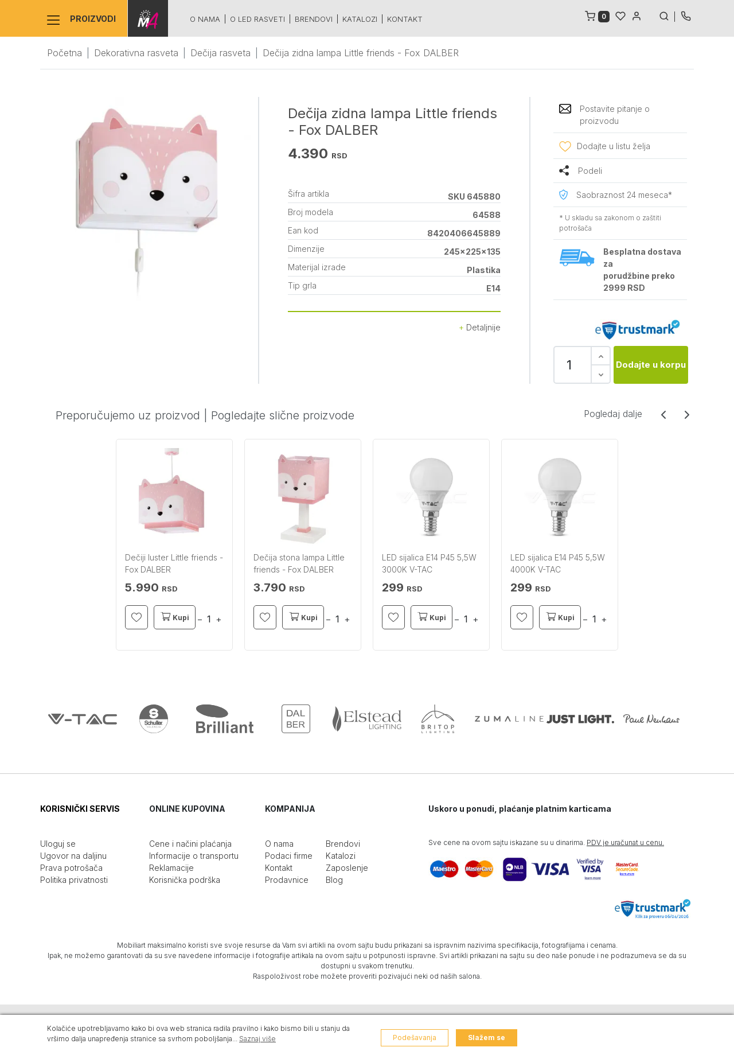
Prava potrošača (71, 868)
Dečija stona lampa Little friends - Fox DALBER (299, 563)
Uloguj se (58, 843)
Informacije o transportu (194, 856)
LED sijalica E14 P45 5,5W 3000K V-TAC (429, 563)
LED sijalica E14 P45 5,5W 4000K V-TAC (557, 563)
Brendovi (313, 19)
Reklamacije (171, 868)
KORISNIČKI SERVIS (80, 808)
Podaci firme (289, 856)
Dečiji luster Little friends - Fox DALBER (174, 563)
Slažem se (486, 1037)
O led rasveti (256, 19)
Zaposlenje (347, 868)
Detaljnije (480, 327)
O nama (204, 19)
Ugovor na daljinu (73, 856)
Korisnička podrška (184, 880)
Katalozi (359, 19)
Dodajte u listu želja (613, 146)
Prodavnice (287, 880)
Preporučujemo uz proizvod (128, 415)
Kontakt (404, 19)
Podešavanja (414, 1037)
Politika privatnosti (74, 880)
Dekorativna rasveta (136, 53)
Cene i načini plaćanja (190, 843)
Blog (334, 880)
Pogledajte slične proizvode (282, 415)
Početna (64, 53)
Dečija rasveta (220, 53)
